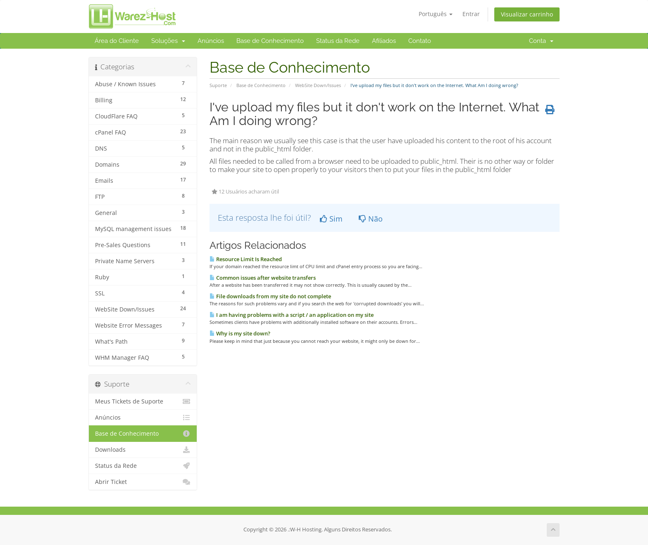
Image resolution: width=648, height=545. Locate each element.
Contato (419, 41)
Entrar (471, 14)
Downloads (143, 450)
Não (371, 219)
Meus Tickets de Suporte (143, 401)
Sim (331, 219)
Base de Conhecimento (270, 41)
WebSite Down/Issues (318, 85)
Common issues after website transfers (263, 277)
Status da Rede (338, 41)
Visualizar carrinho (527, 14)
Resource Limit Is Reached (246, 259)
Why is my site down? (240, 333)
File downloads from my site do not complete (270, 296)
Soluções (168, 41)
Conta (541, 41)
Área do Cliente (117, 41)
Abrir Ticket (143, 482)
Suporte (218, 85)
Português (436, 14)
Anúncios (211, 41)
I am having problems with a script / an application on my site (292, 315)
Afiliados (384, 41)
